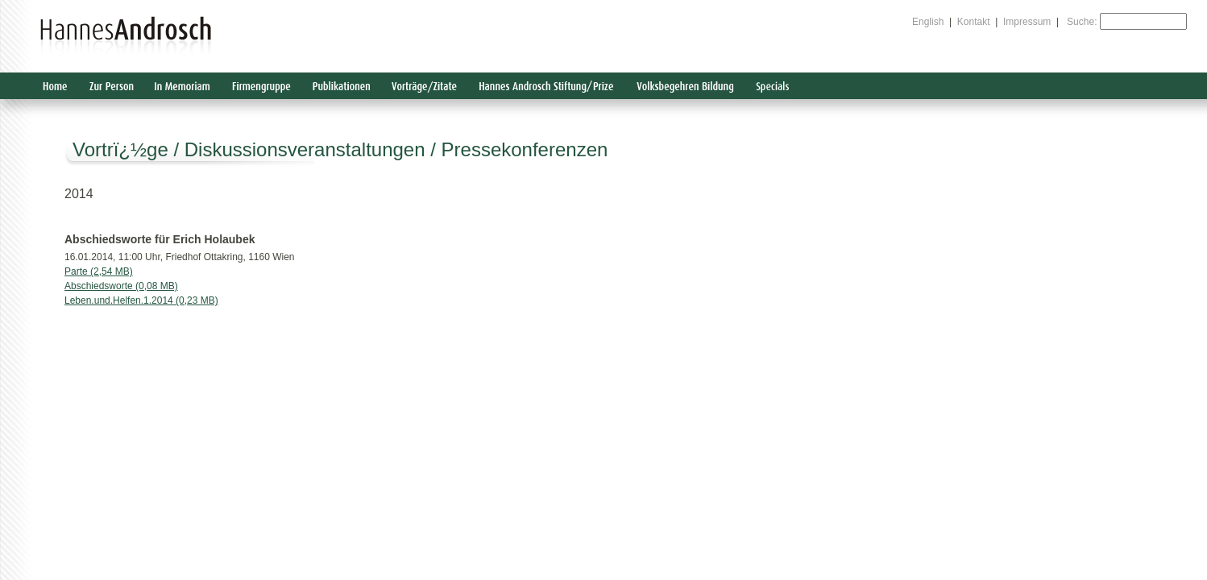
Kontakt (973, 21)
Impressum (1027, 21)
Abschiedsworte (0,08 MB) (121, 286)
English (928, 21)
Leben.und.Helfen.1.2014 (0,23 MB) (141, 300)
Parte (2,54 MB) (98, 271)
